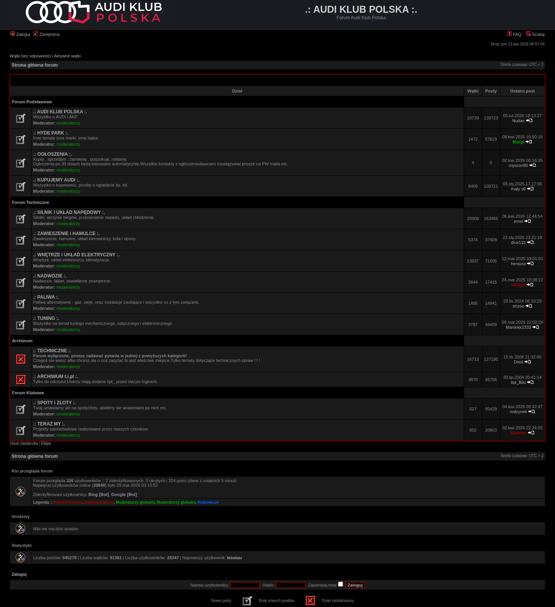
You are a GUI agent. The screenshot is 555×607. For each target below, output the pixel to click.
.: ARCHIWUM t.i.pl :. (55, 376)
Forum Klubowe (28, 392)
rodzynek (518, 411)
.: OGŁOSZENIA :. (52, 154)
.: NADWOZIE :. (50, 276)
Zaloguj (20, 34)
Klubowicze (208, 502)
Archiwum (22, 340)
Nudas (518, 120)
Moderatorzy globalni (135, 502)
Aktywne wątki (67, 56)
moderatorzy (68, 123)
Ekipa (46, 443)
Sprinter (518, 432)
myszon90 (518, 165)
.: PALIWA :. (46, 297)
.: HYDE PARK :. (50, 133)
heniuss (518, 263)
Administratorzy (68, 502)
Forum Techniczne (30, 202)
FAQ (514, 34)
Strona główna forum (35, 65)
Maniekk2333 (518, 327)
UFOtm (518, 284)
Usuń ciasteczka (24, 443)
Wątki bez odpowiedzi (30, 56)
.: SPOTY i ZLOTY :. (54, 402)
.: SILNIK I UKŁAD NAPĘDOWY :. (69, 212)
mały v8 (518, 189)
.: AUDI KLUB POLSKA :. (60, 111)
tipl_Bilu (518, 382)
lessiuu (234, 557)
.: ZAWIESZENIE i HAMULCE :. (66, 233)
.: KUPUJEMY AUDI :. (56, 180)
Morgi (518, 142)
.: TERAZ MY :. (49, 424)
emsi (518, 221)
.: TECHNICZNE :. (52, 350)
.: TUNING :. (46, 318)
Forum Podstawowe (32, 101)
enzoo (518, 306)
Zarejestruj (46, 34)
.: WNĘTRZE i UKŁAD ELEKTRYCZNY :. (76, 254)
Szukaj (535, 34)
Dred (518, 362)
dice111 (518, 242)
